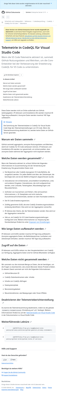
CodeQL (49, 21)
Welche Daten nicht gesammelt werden (25, 259)
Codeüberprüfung (39, 21)
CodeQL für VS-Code (11, 23)
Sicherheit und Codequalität (14, 21)
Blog (21, 390)
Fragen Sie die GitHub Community (13, 372)
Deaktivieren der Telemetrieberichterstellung (28, 301)
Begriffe (28, 387)
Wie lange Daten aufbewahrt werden (24, 228)
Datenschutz (37, 387)
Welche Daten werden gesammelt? (23, 158)
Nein (12, 360)
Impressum (19, 387)
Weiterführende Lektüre (17, 321)
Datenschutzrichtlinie (7, 363)
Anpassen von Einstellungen (39, 222)
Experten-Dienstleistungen (10, 390)
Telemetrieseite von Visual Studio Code (40, 313)
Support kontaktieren (9, 375)
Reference (28, 21)
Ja (5, 360)
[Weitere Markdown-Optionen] (21, 75)
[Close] (51, 3)
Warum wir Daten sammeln (18, 139)
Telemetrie (23, 23)
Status (44, 387)
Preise (50, 387)
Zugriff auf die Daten (15, 245)
